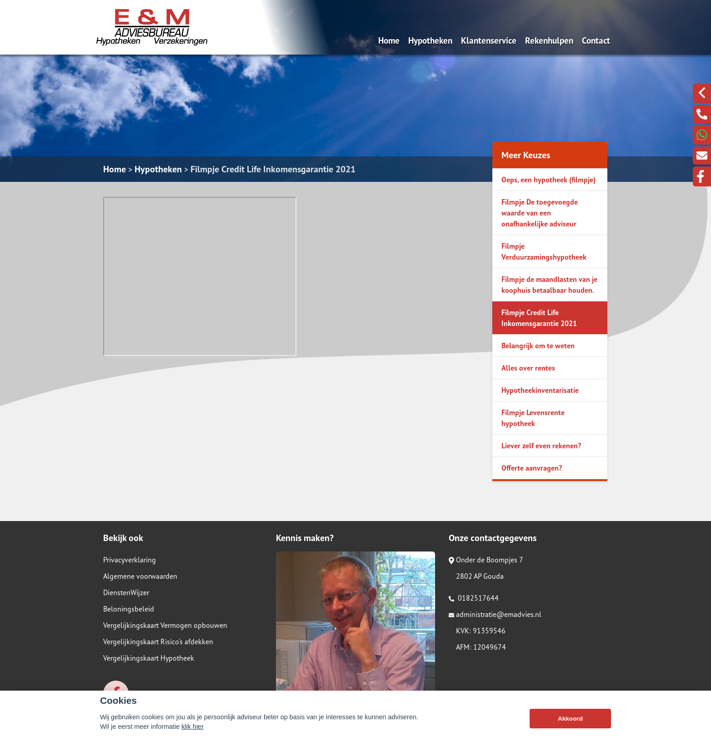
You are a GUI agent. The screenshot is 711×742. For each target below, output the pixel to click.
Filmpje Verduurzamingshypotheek (543, 251)
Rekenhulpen (549, 40)
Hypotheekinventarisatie (540, 390)
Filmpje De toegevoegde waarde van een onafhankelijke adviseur (539, 212)
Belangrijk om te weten (538, 345)
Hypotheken (430, 40)
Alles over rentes (528, 367)
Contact (596, 40)
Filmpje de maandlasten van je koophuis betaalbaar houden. (549, 285)
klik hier (192, 726)
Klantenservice (488, 40)
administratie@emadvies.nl (495, 614)
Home (389, 40)
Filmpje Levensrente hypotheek (533, 418)
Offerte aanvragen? (531, 467)
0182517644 (474, 598)
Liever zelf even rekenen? (541, 445)
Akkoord (570, 718)
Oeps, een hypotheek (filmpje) (548, 179)
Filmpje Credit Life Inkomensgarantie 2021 (273, 169)
